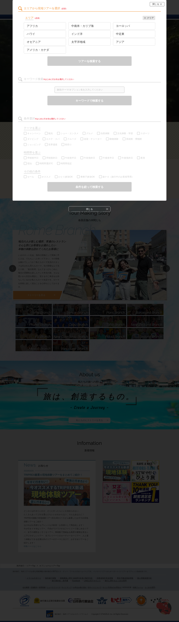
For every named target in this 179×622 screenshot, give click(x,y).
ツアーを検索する (89, 61)
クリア (150, 18)
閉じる (155, 4)
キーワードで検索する (89, 100)
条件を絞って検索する (89, 186)
